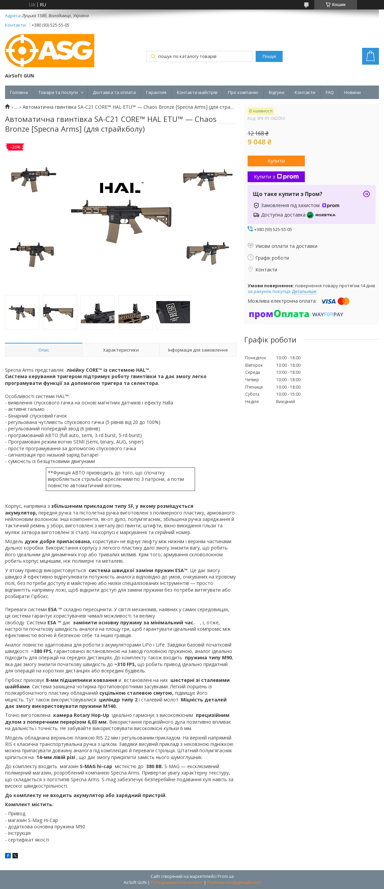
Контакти (305, 92)
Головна (19, 92)
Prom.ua (226, 876)
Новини (352, 92)
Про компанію (243, 92)
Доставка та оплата (114, 92)
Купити (276, 160)
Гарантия (156, 92)
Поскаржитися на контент (177, 882)
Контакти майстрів (197, 92)
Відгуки (276, 92)
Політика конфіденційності (234, 882)
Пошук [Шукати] (269, 56)
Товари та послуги (58, 92)
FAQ (330, 92)
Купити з (276, 176)
